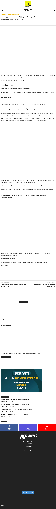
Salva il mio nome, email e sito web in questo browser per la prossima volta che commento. (21, 345)
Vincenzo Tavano (5, 19)
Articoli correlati (23, 294)
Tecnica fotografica (14, 14)
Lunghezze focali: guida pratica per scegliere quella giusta (9, 310)
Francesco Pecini (4, 393)
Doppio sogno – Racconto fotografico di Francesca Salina (44, 277)
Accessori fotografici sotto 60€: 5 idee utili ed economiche (28, 310)
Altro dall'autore (32, 294)
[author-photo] (28, 284)
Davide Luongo (4, 408)
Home (2, 13)
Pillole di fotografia (7, 13)
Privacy (2, 497)
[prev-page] (27, 313)
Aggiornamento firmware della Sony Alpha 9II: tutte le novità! (13, 277)
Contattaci (3, 495)
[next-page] (29, 313)
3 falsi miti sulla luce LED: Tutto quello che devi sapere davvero (46, 310)
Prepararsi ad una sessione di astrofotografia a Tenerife (14, 406)
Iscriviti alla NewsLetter (6, 492)
